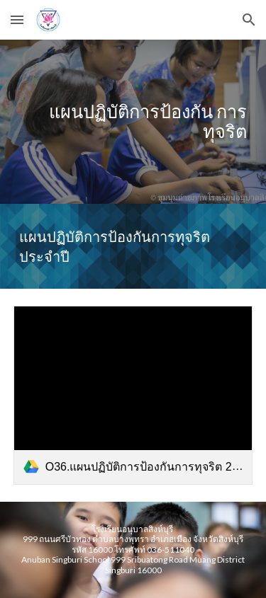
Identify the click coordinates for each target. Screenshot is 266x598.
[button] (17, 19)
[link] (133, 395)
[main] (133, 121)
